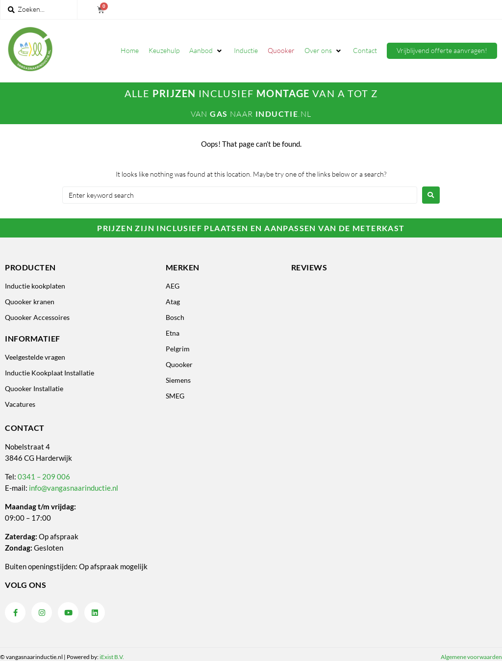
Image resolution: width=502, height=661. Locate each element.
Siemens (178, 380)
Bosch (175, 317)
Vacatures (20, 404)
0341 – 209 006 (44, 476)
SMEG (175, 396)
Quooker (179, 364)
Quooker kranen (29, 301)
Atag (173, 301)
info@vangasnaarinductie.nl (73, 487)
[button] (206, 50)
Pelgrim (178, 348)
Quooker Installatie (34, 388)
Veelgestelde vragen (35, 357)
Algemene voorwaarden (471, 657)
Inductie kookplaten (35, 286)
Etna (172, 333)
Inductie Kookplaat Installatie (49, 373)
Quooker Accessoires (37, 317)
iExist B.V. (112, 657)
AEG (172, 286)
